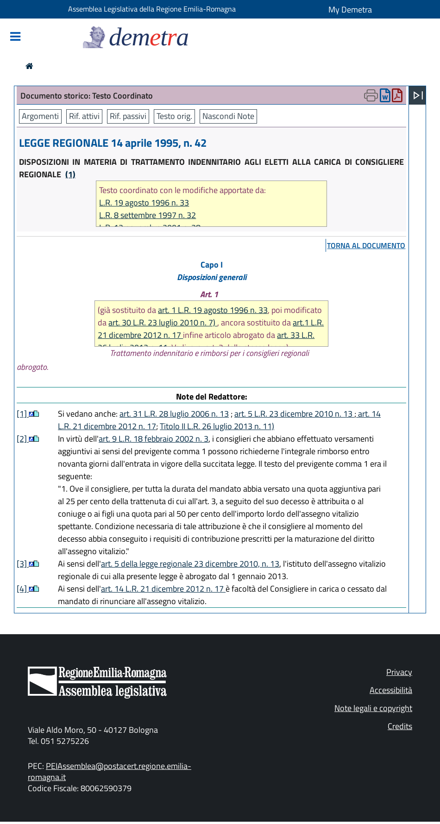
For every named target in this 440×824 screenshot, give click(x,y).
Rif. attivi (84, 116)
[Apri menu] (418, 95)
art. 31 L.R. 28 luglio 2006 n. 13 (174, 413)
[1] (23, 413)
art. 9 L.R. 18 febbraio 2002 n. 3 (153, 438)
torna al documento (366, 245)
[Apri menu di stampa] (371, 95)
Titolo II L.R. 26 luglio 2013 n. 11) (217, 426)
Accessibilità (391, 690)
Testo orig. (174, 116)
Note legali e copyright (373, 708)
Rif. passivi (128, 116)
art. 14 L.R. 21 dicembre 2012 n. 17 (163, 588)
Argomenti (40, 116)
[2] (23, 438)
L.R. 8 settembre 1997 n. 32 (147, 215)
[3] (23, 563)
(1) (70, 174)
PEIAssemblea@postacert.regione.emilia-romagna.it (109, 771)
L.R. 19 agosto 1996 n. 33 (144, 202)
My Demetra (350, 9)
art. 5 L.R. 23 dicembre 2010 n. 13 (294, 413)
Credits (400, 726)
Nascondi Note (228, 116)
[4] (23, 588)
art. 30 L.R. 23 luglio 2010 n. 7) (162, 322)
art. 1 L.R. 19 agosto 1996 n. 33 (213, 310)
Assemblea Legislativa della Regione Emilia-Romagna (152, 8)
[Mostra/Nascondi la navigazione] (15, 37)
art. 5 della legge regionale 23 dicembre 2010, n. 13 (190, 563)
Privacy (399, 672)
